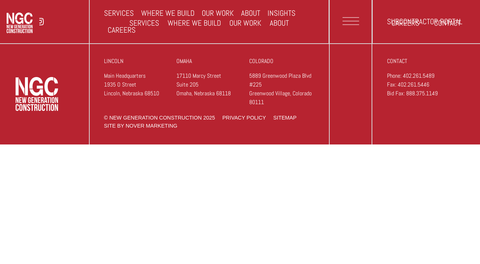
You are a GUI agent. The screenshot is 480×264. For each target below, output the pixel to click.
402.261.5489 (418, 76)
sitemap (285, 118)
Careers (405, 23)
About (279, 23)
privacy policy (244, 118)
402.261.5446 (413, 84)
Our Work (245, 23)
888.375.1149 (422, 93)
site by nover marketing (141, 126)
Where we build (194, 23)
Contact (447, 23)
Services (144, 23)
